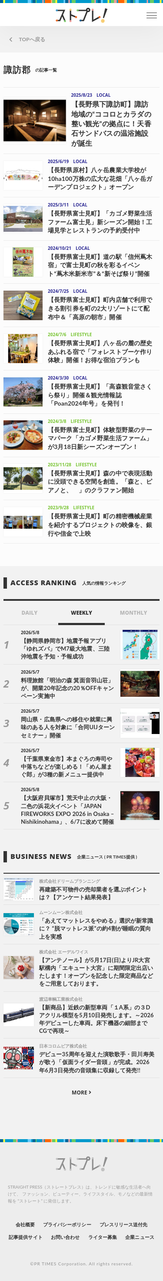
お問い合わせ (65, 1237)
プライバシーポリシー (67, 1224)
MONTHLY (133, 612)
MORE (81, 1092)
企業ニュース (139, 1237)
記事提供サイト (25, 1237)
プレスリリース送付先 (124, 1224)
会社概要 (25, 1224)
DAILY (29, 612)
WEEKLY (81, 612)
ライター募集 (102, 1237)
